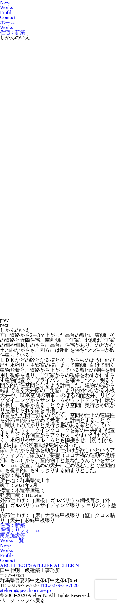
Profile (7, 12)
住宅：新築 (12, 525)
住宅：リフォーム (20, 530)
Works (6, 7)
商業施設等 (12, 535)
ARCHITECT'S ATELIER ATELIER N (39, 565)
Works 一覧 (12, 540)
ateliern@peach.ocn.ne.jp (25, 590)
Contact (8, 17)
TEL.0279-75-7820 (59, 585)
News (5, 545)
